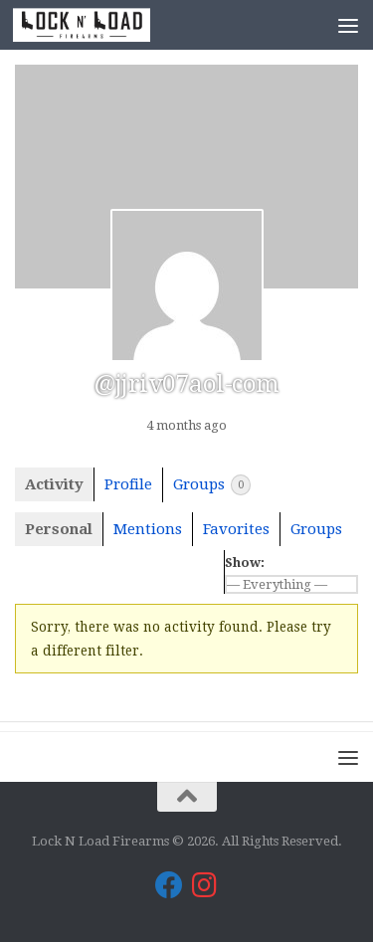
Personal (59, 529)
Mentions (147, 529)
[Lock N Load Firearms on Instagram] (205, 885)
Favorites (236, 529)
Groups (212, 484)
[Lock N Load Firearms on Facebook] (169, 885)
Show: (245, 562)
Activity (54, 484)
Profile (128, 484)
